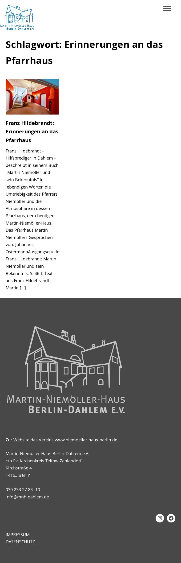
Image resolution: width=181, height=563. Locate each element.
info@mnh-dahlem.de (27, 497)
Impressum (18, 534)
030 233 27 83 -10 (23, 489)
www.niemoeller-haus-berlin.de (86, 440)
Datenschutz (20, 542)
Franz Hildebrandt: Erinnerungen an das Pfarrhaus (32, 131)
